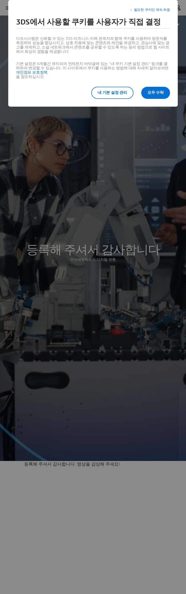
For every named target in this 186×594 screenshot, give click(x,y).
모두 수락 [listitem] (155, 93)
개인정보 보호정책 (31, 72)
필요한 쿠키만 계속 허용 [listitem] (152, 10)
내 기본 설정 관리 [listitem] (112, 93)
